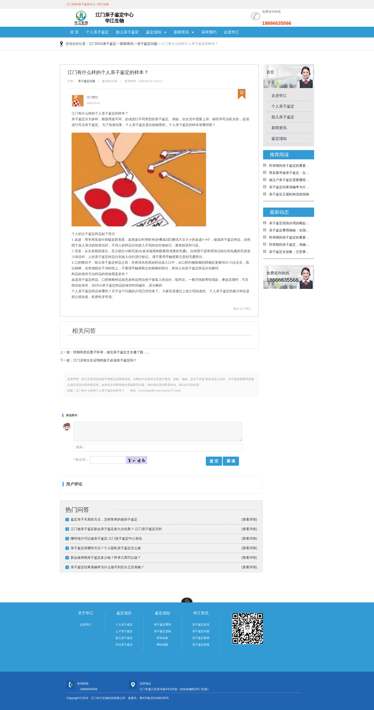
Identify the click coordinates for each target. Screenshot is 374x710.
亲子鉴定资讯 (200, 624)
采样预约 (209, 32)
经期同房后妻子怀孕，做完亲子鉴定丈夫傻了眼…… (111, 352)
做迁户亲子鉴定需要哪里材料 (290, 180)
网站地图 (162, 644)
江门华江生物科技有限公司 (108, 698)
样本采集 (162, 638)
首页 (270, 72)
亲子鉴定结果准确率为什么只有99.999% (290, 187)
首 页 (74, 32)
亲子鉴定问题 (147, 44)
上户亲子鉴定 (124, 631)
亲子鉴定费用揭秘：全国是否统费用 (290, 230)
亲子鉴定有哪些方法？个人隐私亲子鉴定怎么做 (106, 548)
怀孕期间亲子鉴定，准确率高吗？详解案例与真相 (290, 244)
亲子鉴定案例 (200, 638)
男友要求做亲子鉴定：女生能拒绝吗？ (290, 173)
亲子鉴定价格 (200, 644)
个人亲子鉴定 (97, 32)
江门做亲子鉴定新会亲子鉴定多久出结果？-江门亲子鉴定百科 (116, 529)
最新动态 (279, 212)
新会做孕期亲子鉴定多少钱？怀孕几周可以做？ (106, 557)
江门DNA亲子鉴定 (102, 44)
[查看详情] (249, 519)
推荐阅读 (279, 154)
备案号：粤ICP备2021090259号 (148, 698)
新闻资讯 (184, 32)
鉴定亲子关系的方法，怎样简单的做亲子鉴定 (104, 519)
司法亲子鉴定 (124, 644)
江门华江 (92, 97)
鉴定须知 (156, 32)
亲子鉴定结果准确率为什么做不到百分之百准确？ (107, 567)
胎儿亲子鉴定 (127, 32)
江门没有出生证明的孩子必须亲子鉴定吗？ (105, 360)
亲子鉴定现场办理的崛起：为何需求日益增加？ (290, 223)
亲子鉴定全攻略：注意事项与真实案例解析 (290, 252)
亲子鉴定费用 (162, 624)
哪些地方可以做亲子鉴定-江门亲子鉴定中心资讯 (106, 538)
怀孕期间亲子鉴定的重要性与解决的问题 (290, 165)
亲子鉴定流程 (162, 631)
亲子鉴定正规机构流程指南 (289, 194)
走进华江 (231, 32)
